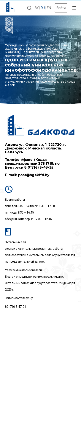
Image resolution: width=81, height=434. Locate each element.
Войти (61, 8)
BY (37, 7)
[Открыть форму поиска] (29, 8)
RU (43, 7)
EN (49, 7)
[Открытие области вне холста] (74, 8)
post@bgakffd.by (33, 175)
